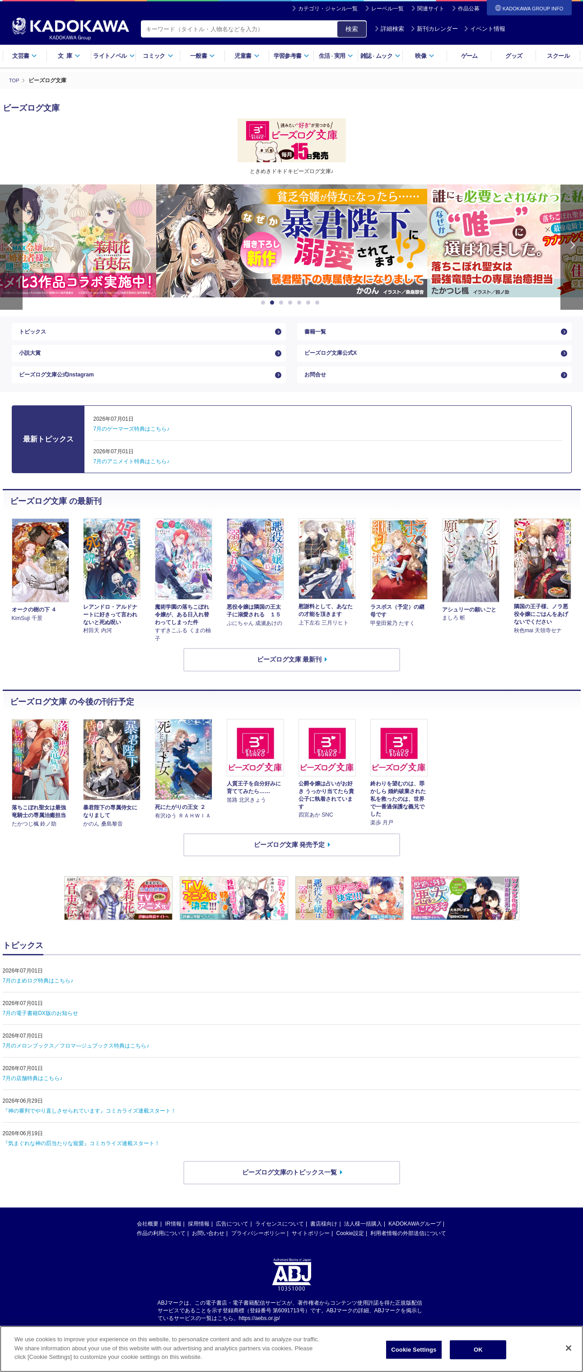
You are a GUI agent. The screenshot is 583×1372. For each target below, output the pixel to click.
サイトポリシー (311, 1248)
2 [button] (273, 303)
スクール (558, 55)
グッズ (513, 55)
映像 (424, 55)
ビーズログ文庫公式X (334, 360)
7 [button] (318, 303)
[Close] (568, 1348)
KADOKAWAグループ (414, 1239)
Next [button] (571, 247)
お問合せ (317, 386)
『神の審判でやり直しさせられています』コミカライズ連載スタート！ (89, 1126)
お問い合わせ (208, 1248)
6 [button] (309, 303)
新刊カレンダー (434, 28)
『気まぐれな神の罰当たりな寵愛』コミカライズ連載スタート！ (81, 1158)
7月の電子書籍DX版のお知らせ (40, 1028)
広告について (232, 1239)
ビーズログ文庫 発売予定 (289, 859)
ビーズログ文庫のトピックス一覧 (289, 1187)
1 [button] (264, 303)
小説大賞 (31, 360)
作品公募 (469, 8)
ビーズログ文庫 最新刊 (289, 674)
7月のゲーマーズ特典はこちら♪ (131, 444)
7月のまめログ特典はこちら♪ (38, 995)
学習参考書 (292, 55)
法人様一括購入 (363, 1239)
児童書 (246, 55)
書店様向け (323, 1239)
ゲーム (469, 55)
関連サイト (430, 8)
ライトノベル (114, 55)
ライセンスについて (279, 1239)
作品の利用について (161, 1248)
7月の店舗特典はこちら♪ (33, 1093)
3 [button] (282, 303)
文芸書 (24, 55)
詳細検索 (389, 28)
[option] (291, 240)
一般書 (202, 55)
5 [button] (300, 303)
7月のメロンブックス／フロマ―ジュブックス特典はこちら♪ (76, 1060)
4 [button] (291, 303)
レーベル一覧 (387, 8)
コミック (158, 55)
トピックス (35, 334)
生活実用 (336, 55)
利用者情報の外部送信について (408, 1248)
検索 (351, 29)
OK (478, 1349)
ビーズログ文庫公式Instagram (62, 386)
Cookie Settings (413, 1349)
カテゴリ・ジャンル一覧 (328, 8)
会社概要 (148, 1239)
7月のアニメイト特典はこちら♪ (131, 476)
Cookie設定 (350, 1248)
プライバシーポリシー (258, 1248)
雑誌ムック (380, 55)
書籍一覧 (317, 334)
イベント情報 (484, 28)
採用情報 (199, 1239)
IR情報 (173, 1239)
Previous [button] (11, 247)
